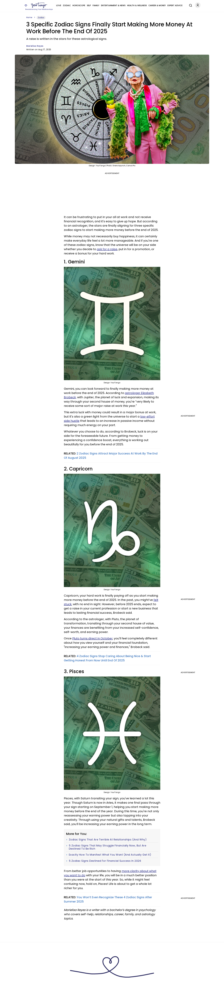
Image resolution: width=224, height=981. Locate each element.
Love (58, 5)
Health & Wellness (137, 5)
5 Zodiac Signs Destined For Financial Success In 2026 (105, 860)
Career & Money (157, 5)
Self (89, 5)
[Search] (189, 5)
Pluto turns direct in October (92, 638)
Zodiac (67, 5)
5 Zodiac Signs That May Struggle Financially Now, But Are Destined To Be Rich (107, 847)
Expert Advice (174, 5)
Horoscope (78, 5)
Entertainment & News (113, 5)
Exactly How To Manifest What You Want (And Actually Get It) (110, 854)
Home (29, 17)
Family (96, 5)
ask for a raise (107, 249)
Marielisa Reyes (34, 46)
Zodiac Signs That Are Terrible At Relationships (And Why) (108, 839)
